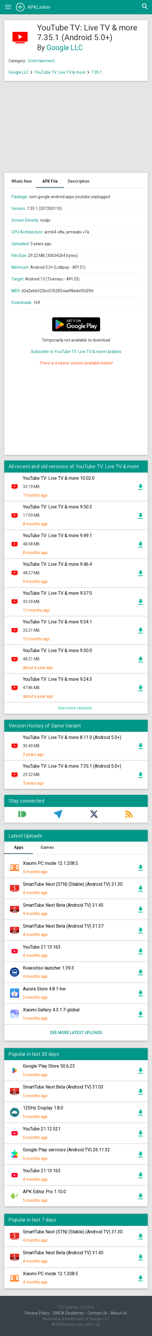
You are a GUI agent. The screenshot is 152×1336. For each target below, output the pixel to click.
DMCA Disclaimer (68, 1313)
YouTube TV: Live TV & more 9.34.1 (57, 622)
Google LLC (65, 48)
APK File (50, 181)
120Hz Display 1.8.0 (43, 1108)
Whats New (21, 181)
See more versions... (76, 708)
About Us (119, 1313)
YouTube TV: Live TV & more (59, 72)
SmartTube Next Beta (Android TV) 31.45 (63, 905)
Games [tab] (47, 847)
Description (78, 181)
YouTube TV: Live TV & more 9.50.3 (57, 507)
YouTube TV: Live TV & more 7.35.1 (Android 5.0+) (72, 766)
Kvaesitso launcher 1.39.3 (48, 968)
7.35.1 (96, 72)
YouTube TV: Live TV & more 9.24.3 (57, 679)
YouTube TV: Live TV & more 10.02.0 (59, 478)
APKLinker (33, 7)
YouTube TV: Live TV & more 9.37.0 (57, 593)
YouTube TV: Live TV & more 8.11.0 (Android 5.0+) (72, 737)
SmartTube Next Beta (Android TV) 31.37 (63, 926)
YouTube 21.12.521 (42, 1129)
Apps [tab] (18, 847)
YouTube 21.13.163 (42, 947)
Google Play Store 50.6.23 (49, 1066)
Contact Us (97, 1313)
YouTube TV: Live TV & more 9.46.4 (57, 564)
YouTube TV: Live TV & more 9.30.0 (57, 650)
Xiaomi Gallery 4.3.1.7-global (51, 1010)
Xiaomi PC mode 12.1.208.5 (50, 863)
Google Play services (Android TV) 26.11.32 (66, 1149)
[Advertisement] (76, 129)
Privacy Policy (37, 1313)
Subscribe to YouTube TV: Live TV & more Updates (76, 351)
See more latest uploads (76, 1032)
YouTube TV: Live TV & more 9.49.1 (57, 535)
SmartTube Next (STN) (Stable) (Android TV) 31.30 (73, 884)
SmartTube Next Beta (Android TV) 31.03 (63, 1087)
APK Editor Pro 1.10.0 (44, 1191)
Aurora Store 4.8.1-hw (44, 989)
